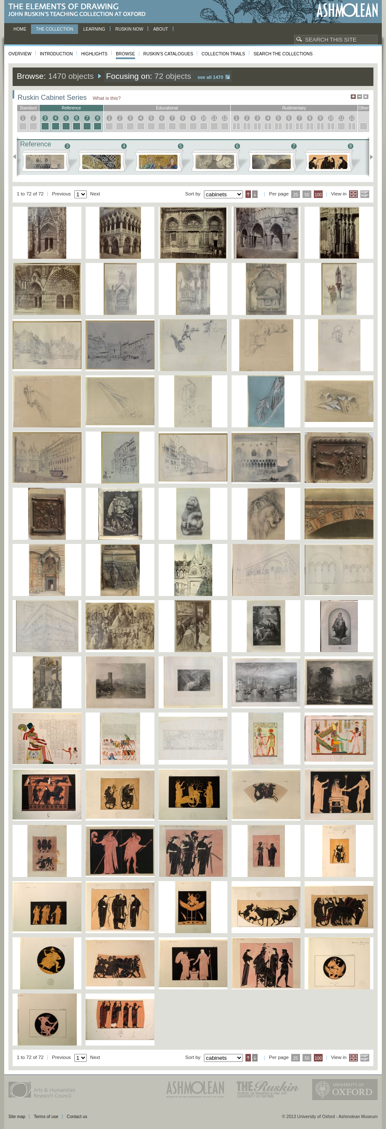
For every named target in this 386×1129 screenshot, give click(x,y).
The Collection (54, 29)
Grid (353, 194)
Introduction (56, 54)
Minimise (359, 96)
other (363, 108)
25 (295, 195)
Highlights (94, 54)
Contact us (77, 1116)
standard (28, 108)
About (160, 29)
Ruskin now (129, 29)
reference (71, 108)
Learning (94, 29)
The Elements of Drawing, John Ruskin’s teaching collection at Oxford (79, 10)
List (364, 194)
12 (224, 118)
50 (307, 195)
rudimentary (294, 108)
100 (318, 195)
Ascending (248, 194)
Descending (255, 194)
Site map (16, 1116)
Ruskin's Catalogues (168, 54)
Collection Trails (223, 54)
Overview (19, 54)
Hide (365, 96)
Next (369, 156)
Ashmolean (347, 10)
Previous (17, 156)
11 (214, 118)
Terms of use (46, 1116)
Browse (125, 54)
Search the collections (283, 54)
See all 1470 (210, 77)
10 (203, 118)
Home (19, 29)
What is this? (107, 98)
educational (167, 108)
